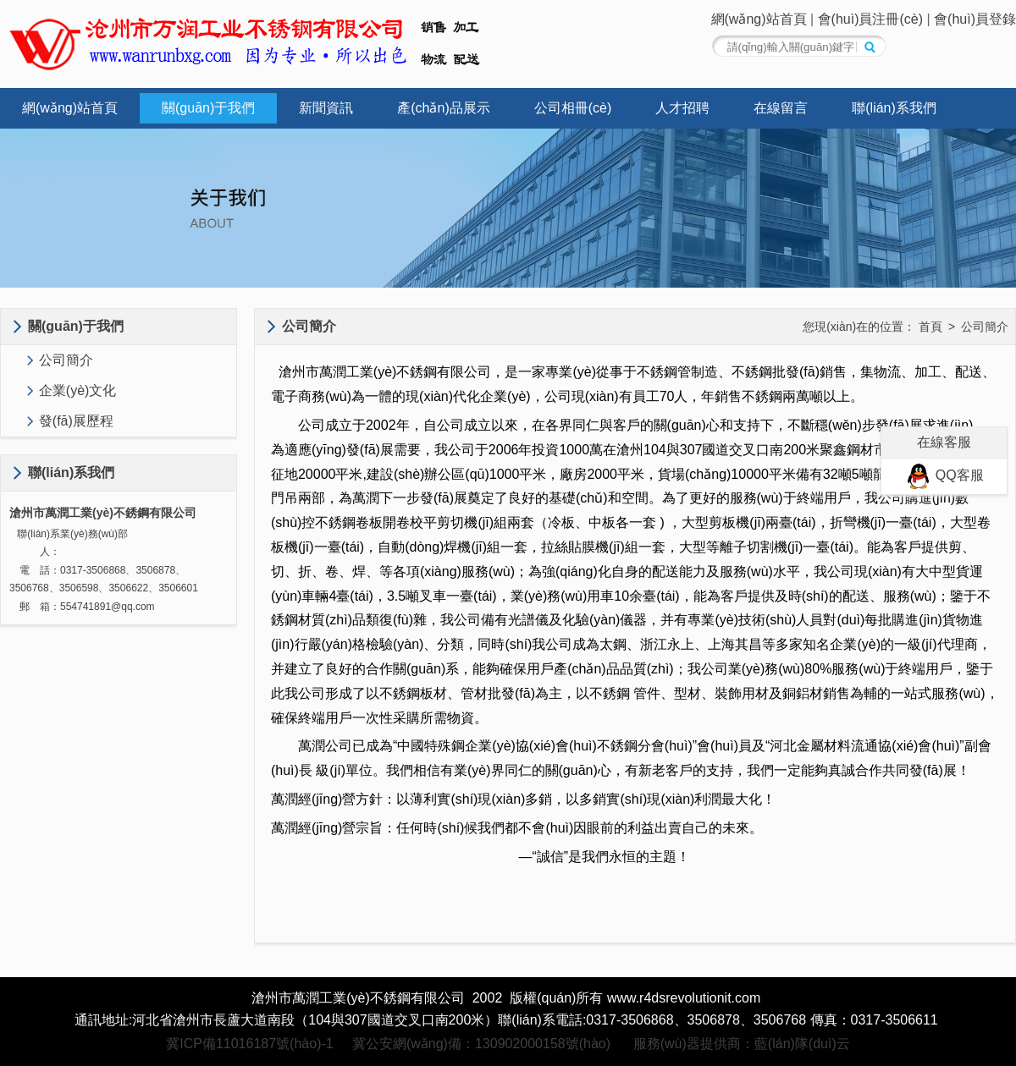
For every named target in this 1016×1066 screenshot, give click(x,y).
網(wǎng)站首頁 (759, 19)
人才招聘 (682, 108)
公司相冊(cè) (573, 108)
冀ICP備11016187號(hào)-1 (249, 1043)
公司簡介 (66, 360)
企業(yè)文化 (78, 390)
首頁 (930, 326)
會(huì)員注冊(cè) (870, 19)
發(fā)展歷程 (76, 421)
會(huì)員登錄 (975, 19)
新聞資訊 (326, 108)
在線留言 (781, 108)
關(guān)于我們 (208, 108)
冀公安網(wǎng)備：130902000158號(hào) (481, 1043)
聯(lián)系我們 (894, 108)
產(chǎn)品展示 (443, 108)
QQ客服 (943, 475)
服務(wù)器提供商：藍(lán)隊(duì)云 (741, 1043)
